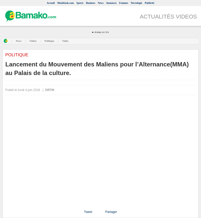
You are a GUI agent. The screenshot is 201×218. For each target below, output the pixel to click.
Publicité (149, 3)
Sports (79, 3)
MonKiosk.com (65, 3)
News (101, 3)
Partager (111, 212)
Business (90, 3)
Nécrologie (136, 3)
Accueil (51, 3)
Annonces (111, 3)
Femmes (123, 3)
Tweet (88, 212)
